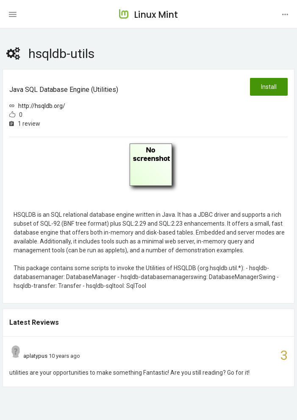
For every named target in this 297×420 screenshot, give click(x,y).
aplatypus (35, 356)
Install (269, 86)
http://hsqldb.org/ (41, 105)
